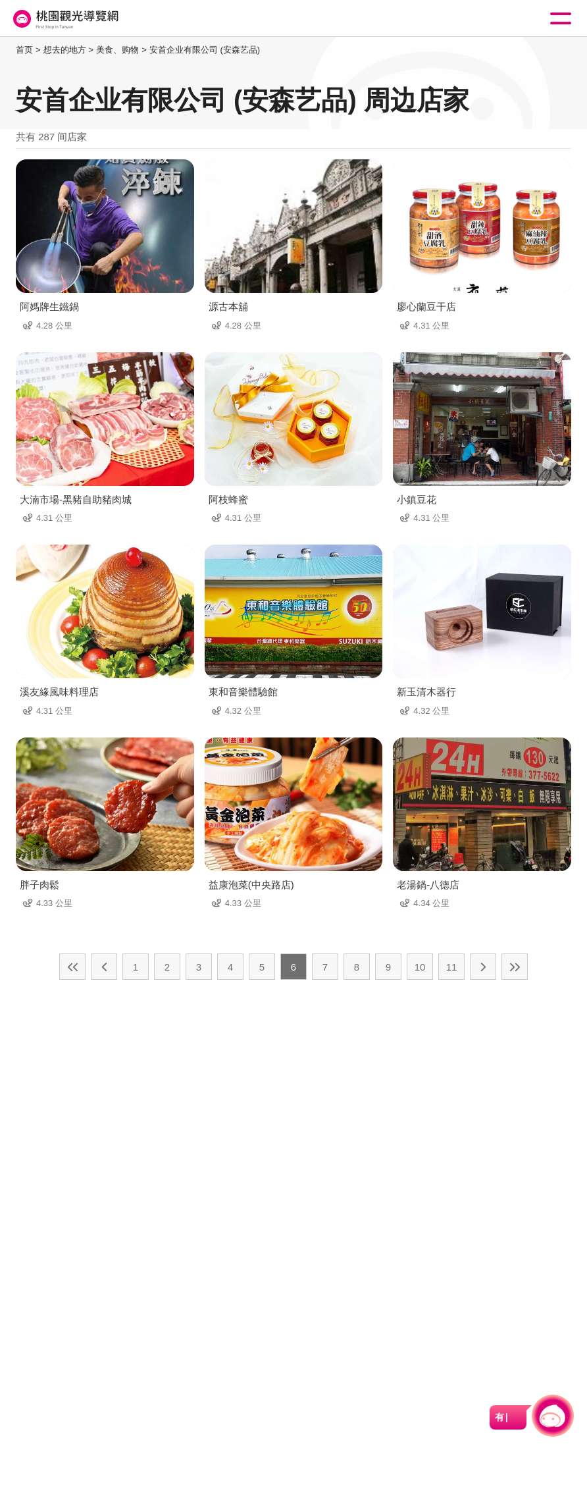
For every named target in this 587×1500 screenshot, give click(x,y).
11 (451, 967)
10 (420, 967)
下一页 (483, 966)
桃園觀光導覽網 (64, 18)
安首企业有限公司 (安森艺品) (204, 50)
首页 (24, 50)
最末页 (514, 966)
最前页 (72, 966)
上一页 (104, 966)
